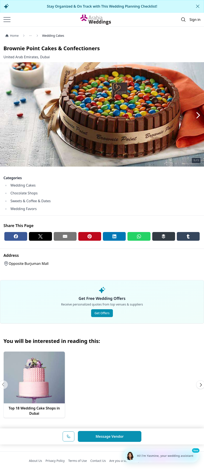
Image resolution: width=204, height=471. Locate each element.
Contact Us (98, 461)
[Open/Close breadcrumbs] (34, 36)
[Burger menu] (6, 19)
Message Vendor (109, 436)
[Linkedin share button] (114, 236)
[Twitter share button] (40, 236)
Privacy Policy (55, 461)
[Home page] (95, 19)
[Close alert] (198, 6)
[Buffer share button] (163, 236)
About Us (35, 461)
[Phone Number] (68, 436)
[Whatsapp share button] (138, 236)
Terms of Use (77, 461)
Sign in (195, 19)
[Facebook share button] (15, 236)
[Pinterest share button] (89, 236)
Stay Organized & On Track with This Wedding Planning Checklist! (102, 6)
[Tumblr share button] (188, 236)
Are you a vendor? (122, 461)
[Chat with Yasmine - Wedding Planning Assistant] (161, 456)
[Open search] (183, 19)
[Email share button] (65, 236)
